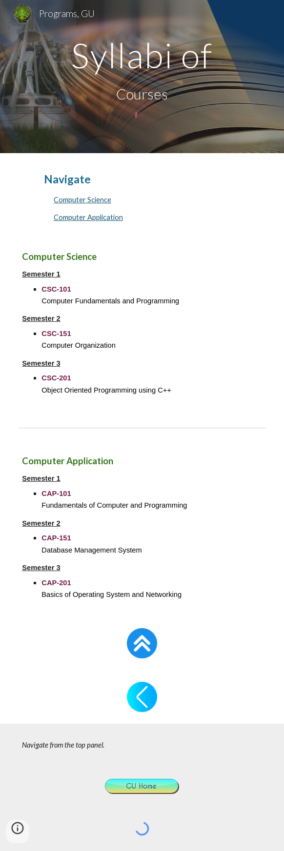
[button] (17, 831)
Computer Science (82, 200)
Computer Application (88, 217)
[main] (141, 55)
